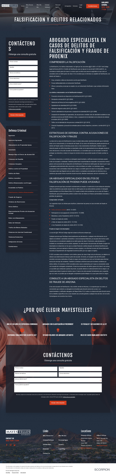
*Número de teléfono (14, 72)
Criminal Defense (48, 440)
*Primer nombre (13, 61)
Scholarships (47, 444)
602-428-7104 (106, 8)
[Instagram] (11, 445)
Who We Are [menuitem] (39, 6)
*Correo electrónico (14, 78)
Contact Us (46, 453)
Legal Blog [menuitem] (80, 6)
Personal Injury (63, 440)
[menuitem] (23, 135)
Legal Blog (62, 449)
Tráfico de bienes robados (58, 210)
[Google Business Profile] (14, 445)
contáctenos (92, 6)
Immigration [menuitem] (68, 6)
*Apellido (11, 67)
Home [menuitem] (22, 6)
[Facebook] (7, 445)
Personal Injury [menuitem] (57, 6)
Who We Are (62, 435)
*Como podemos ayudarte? (16, 89)
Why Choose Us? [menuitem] (29, 6)
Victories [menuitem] (75, 6)
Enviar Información (17, 115)
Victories (46, 449)
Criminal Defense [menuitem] (47, 6)
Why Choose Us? (48, 435)
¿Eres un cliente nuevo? (15, 84)
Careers (61, 444)
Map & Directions (86, 448)
